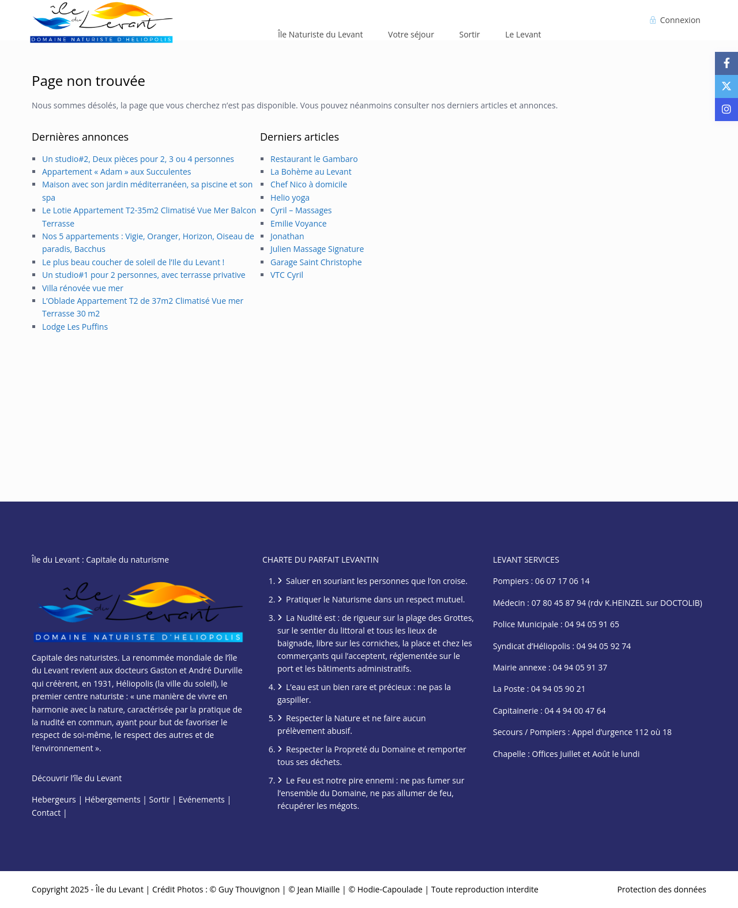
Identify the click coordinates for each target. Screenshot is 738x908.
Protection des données (661, 889)
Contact (46, 812)
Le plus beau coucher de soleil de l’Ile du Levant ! (133, 262)
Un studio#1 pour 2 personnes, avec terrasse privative (144, 274)
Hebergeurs (54, 799)
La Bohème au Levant (311, 171)
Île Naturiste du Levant (320, 34)
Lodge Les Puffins (75, 326)
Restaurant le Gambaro (314, 158)
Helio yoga (290, 197)
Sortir (470, 34)
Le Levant (523, 34)
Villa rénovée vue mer (82, 287)
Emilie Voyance (298, 223)
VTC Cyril (286, 274)
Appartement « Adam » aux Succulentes (116, 171)
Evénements (202, 799)
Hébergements (113, 799)
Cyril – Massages (301, 210)
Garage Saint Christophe (316, 262)
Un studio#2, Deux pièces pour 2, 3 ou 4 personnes (138, 158)
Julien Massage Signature (317, 248)
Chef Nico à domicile (308, 184)
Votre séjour (411, 34)
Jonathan (287, 236)
